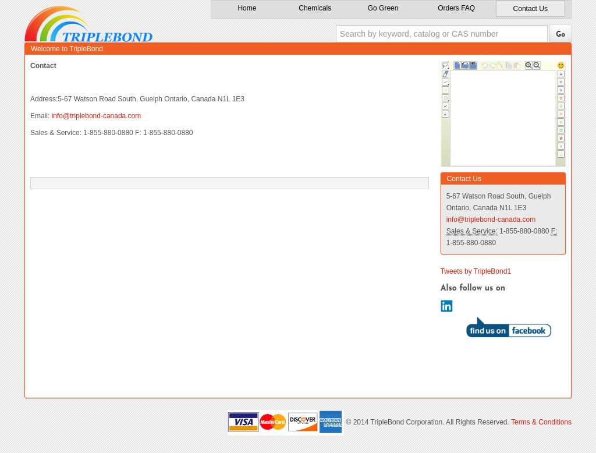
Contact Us (530, 9)
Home (246, 8)
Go (560, 34)
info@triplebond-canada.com (96, 116)
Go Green (383, 8)
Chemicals (315, 8)
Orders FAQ (456, 8)
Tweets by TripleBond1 (476, 271)
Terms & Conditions (541, 422)
